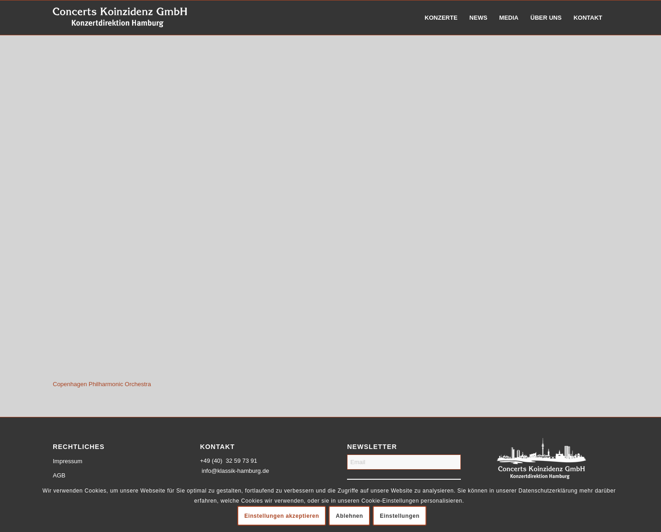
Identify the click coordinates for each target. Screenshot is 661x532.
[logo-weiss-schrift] (120, 17)
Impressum (67, 461)
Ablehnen (349, 516)
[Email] (404, 462)
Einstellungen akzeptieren (281, 516)
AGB (59, 475)
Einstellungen (399, 516)
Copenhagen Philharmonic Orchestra (102, 384)
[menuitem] (441, 17)
